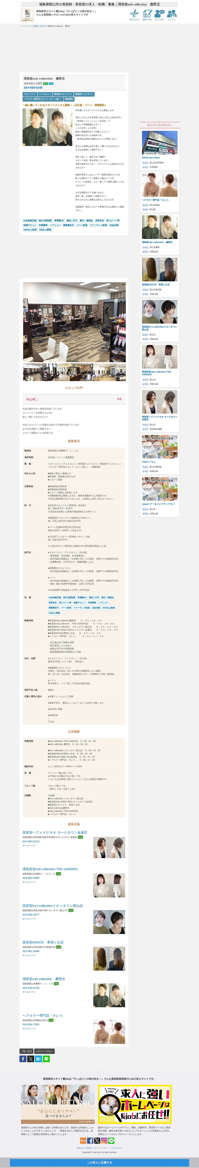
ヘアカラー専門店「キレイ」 (44, 1015)
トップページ (26, 26)
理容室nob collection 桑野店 (44, 979)
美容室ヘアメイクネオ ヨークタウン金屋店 (55, 832)
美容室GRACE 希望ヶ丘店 (43, 942)
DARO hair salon (151, 157)
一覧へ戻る (26, 1051)
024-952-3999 (31, 878)
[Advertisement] (73, 50)
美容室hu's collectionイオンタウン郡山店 (53, 905)
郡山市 (43, 26)
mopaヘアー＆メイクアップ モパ (158, 504)
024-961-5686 (31, 951)
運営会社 (80, 1148)
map (80, 837)
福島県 (35, 26)
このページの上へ (44, 1051)
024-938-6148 (33, 87)
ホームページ (29, 845)
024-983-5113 (31, 841)
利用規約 (88, 1148)
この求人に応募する (99, 1162)
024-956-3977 (31, 914)
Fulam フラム (149, 462)
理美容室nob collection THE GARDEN (50, 869)
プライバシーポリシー (102, 1148)
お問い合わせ (117, 1148)
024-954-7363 (31, 1024)
